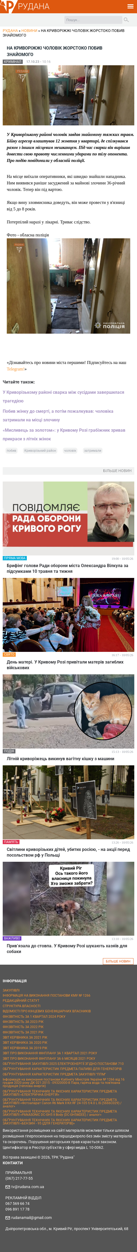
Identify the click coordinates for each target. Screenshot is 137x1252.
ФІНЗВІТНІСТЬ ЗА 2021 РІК (23, 1032)
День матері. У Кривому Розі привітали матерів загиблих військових (65, 664)
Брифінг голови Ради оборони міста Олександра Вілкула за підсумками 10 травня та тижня (67, 568)
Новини (29, 30)
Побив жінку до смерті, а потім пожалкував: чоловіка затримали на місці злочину (58, 415)
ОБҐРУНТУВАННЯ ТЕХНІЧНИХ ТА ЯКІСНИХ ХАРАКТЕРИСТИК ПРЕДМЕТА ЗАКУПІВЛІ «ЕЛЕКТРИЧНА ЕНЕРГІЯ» (60, 1093)
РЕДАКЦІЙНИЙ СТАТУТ (21, 1001)
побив (11, 451)
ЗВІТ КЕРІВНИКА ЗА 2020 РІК (25, 1043)
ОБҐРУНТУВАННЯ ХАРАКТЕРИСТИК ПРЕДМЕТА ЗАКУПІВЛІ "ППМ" (54, 1074)
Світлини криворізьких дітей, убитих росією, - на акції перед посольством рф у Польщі (68, 852)
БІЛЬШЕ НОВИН (118, 961)
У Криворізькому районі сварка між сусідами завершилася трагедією (63, 397)
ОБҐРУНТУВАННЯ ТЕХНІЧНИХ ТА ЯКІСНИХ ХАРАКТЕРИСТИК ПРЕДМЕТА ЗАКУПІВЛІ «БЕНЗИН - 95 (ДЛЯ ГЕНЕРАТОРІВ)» (60, 1121)
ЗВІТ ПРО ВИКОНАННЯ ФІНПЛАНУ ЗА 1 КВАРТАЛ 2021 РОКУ (50, 1053)
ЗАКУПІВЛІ (11, 990)
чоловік (70, 451)
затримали (92, 451)
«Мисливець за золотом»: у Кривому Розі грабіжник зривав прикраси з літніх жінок (64, 434)
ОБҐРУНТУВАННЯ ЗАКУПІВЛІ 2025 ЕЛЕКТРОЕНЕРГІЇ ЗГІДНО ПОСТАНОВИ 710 (63, 1064)
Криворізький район (40, 451)
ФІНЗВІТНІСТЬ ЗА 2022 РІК (23, 1027)
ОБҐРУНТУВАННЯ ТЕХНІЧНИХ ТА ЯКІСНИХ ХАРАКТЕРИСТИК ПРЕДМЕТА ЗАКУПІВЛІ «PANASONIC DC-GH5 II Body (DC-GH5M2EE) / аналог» (60, 1113)
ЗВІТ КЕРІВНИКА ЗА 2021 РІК (25, 1037)
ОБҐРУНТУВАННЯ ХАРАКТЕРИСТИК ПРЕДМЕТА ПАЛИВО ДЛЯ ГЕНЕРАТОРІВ (62, 1069)
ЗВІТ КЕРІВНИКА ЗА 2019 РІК (25, 1048)
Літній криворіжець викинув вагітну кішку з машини (60, 758)
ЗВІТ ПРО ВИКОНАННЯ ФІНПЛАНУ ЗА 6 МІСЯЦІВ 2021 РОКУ (49, 1059)
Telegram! (16, 369)
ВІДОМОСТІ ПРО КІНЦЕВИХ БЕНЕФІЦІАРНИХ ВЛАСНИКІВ (47, 1011)
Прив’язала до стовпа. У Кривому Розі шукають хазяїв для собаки (67, 948)
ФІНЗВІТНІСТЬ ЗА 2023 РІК (23, 1022)
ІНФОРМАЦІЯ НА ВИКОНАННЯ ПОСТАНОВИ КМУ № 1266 (46, 995)
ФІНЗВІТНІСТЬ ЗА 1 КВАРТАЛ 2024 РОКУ (34, 1017)
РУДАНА (34, 6)
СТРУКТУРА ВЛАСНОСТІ (21, 1006)
